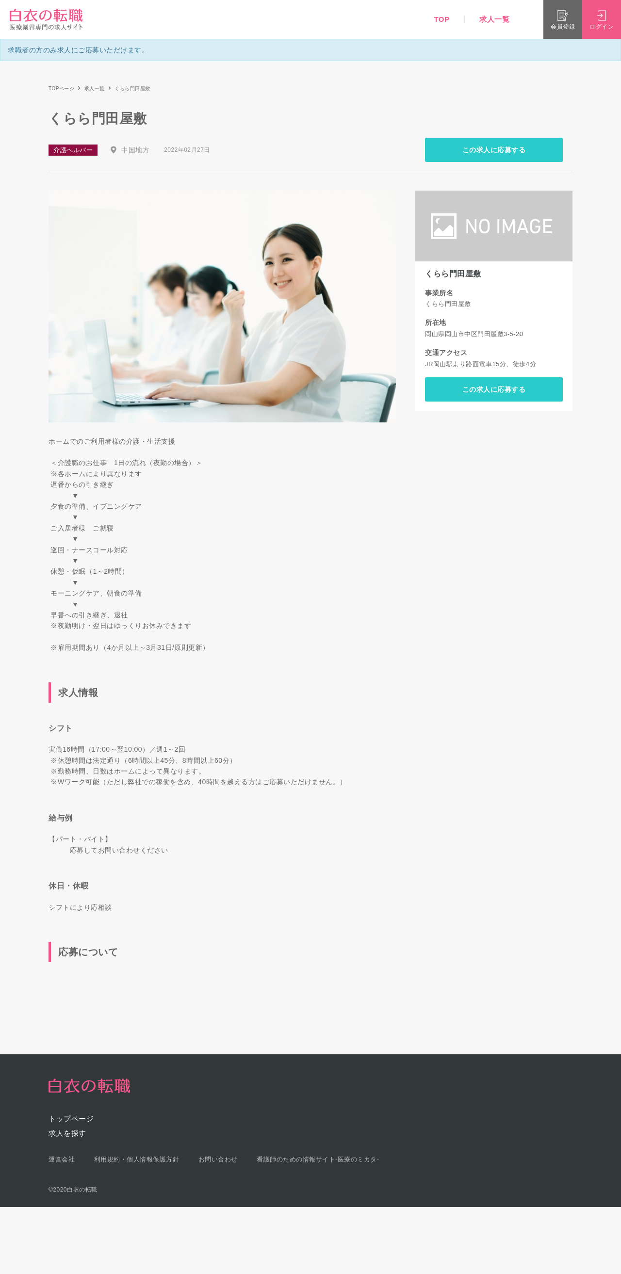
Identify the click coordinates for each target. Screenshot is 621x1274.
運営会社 (62, 1159)
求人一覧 (494, 19)
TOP (441, 19)
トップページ (71, 1118)
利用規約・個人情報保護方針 (137, 1159)
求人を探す (67, 1133)
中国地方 (135, 150)
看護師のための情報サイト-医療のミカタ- (318, 1159)
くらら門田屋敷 (453, 273)
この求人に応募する (494, 150)
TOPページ (61, 88)
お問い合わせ (218, 1159)
